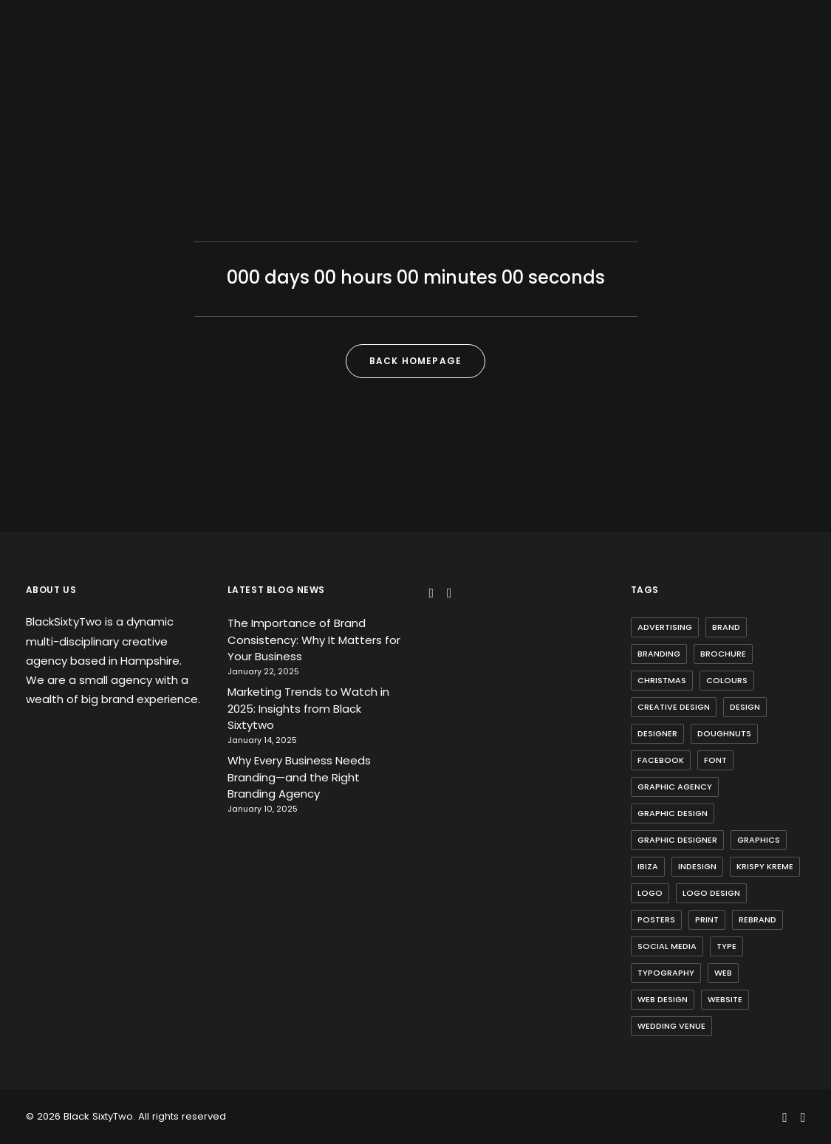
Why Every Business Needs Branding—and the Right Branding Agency (299, 777)
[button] (431, 593)
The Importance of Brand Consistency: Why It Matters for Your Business (314, 639)
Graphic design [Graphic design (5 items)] (672, 813)
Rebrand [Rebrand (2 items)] (757, 919)
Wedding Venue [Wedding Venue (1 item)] (671, 1026)
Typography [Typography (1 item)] (665, 973)
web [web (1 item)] (723, 973)
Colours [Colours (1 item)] (727, 680)
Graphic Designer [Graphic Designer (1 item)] (677, 840)
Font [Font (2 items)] (715, 760)
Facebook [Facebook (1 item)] (660, 760)
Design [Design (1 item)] (745, 707)
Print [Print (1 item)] (707, 919)
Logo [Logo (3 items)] (650, 893)
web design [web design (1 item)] (662, 999)
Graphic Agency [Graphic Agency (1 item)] (674, 786)
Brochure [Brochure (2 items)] (723, 654)
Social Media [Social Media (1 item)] (667, 946)
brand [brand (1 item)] (726, 627)
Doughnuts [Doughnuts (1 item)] (724, 733)
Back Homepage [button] (415, 360)
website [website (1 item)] (725, 999)
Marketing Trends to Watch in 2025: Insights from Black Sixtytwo (308, 708)
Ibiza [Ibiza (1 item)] (647, 866)
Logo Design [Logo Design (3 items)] (711, 893)
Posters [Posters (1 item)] (656, 919)
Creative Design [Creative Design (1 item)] (673, 707)
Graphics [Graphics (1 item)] (758, 840)
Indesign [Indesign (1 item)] (697, 866)
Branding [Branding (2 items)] (658, 654)
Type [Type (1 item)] (726, 946)
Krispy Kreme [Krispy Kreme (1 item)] (764, 866)
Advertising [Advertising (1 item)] (664, 627)
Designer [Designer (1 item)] (657, 733)
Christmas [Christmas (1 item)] (661, 680)
